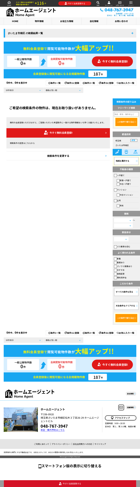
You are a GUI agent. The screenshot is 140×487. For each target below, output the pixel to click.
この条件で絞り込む (125, 122)
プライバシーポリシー (61, 444)
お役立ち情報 (66, 21)
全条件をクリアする (125, 306)
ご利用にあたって (41, 444)
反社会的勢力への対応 (82, 444)
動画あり (119, 262)
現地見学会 (120, 277)
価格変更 (119, 273)
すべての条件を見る (124, 292)
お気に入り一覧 (125, 83)
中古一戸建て (124, 184)
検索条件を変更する (58, 155)
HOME (9, 3)
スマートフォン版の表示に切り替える (71, 465)
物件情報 (39, 21)
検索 (98, 3)
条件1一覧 (54, 83)
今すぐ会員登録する (75, 3)
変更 (133, 140)
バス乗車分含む (122, 246)
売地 (120, 205)
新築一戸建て (124, 180)
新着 (117, 258)
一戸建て (119, 175)
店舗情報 (130, 407)
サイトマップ (100, 444)
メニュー (130, 3)
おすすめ (119, 270)
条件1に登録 (71, 83)
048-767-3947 (54, 425)
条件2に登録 (105, 83)
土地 (117, 200)
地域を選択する (122, 161)
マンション (120, 189)
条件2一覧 (89, 83)
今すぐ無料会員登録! (112, 61)
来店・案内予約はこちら (53, 429)
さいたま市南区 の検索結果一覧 (25, 33)
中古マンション (125, 194)
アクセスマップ (120, 418)
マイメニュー (108, 3)
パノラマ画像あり (123, 266)
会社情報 (94, 21)
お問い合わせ (119, 3)
